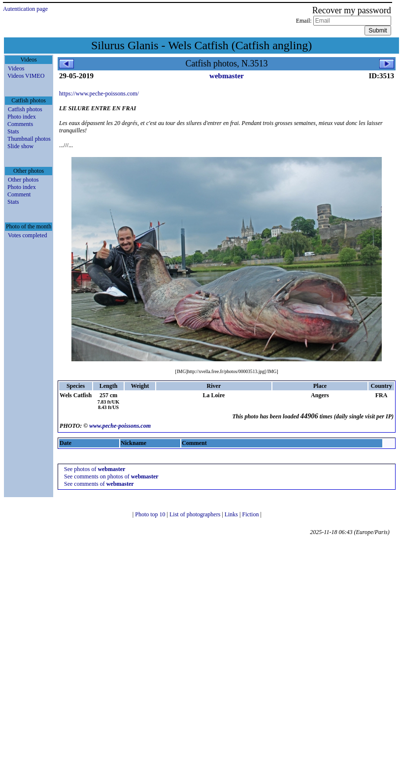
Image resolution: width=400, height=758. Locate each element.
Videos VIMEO (25, 75)
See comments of (99, 483)
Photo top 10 (151, 514)
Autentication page (25, 8)
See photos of (94, 469)
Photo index (21, 116)
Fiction (251, 514)
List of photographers (195, 514)
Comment (19, 194)
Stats (13, 131)
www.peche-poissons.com (120, 425)
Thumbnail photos (29, 138)
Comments (20, 124)
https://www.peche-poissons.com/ (99, 93)
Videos (16, 68)
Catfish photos (25, 109)
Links (232, 514)
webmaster (226, 76)
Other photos (23, 179)
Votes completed (27, 235)
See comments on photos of (111, 476)
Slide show (20, 146)
